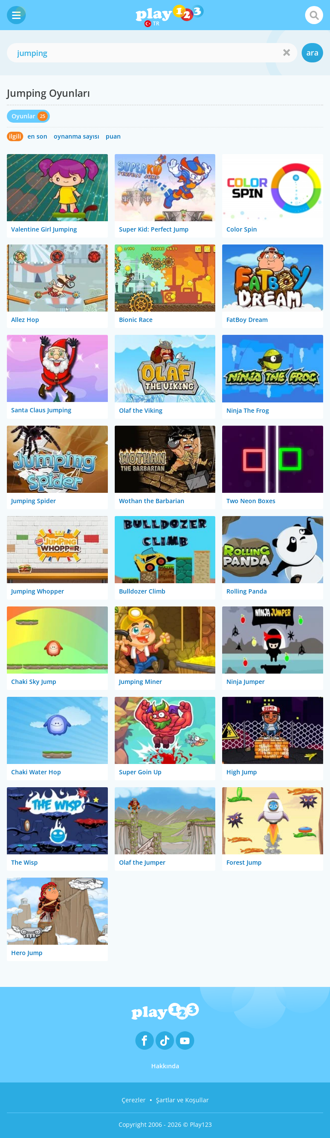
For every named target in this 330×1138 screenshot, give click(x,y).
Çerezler (134, 1100)
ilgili (15, 136)
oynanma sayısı (76, 136)
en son (37, 136)
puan (113, 136)
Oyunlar (23, 116)
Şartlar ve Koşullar (182, 1100)
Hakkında (165, 1066)
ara (312, 52)
